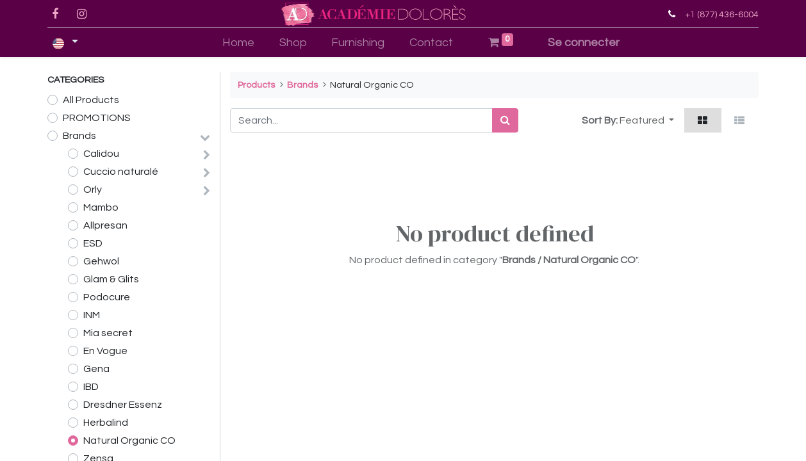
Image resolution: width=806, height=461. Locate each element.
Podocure (106, 297)
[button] (647, 120)
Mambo (101, 207)
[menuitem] (238, 42)
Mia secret (108, 333)
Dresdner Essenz (122, 405)
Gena (96, 369)
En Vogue (105, 351)
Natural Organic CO (129, 440)
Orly (92, 189)
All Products (91, 100)
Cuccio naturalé (120, 171)
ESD (93, 243)
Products (256, 85)
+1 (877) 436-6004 (722, 14)
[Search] (505, 120)
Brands (79, 136)
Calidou (101, 154)
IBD (91, 387)
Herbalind (105, 422)
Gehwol (101, 261)
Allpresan (105, 225)
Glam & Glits (111, 279)
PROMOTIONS (97, 118)
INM (91, 315)
